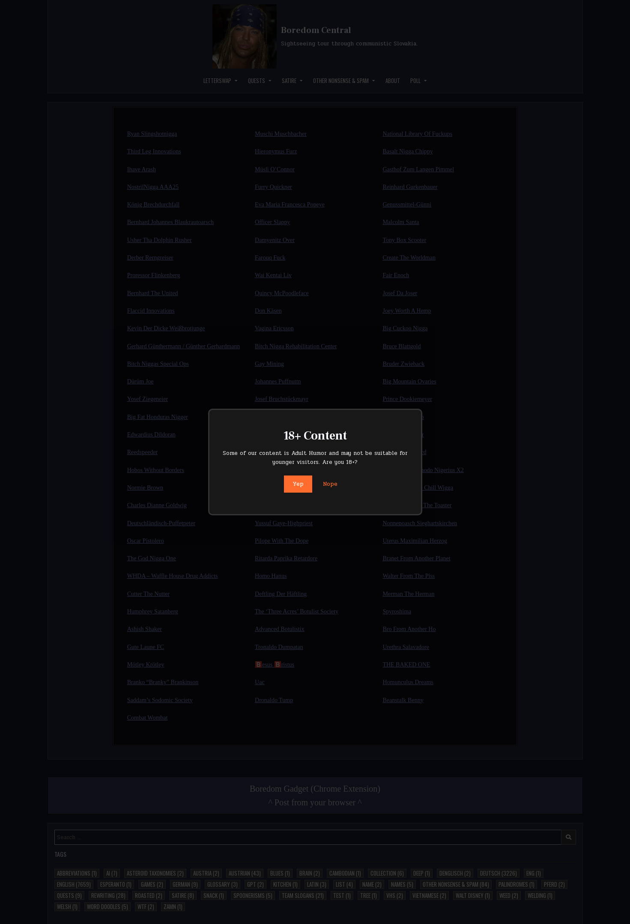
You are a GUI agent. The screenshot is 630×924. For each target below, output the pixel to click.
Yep (298, 484)
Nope (330, 484)
